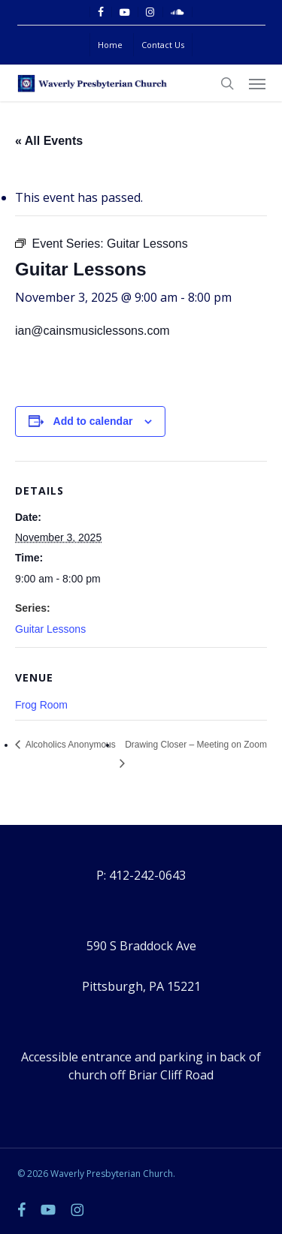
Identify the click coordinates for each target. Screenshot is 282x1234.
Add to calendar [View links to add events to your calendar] (93, 421)
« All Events (49, 140)
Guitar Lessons (50, 629)
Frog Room (41, 705)
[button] (257, 83)
